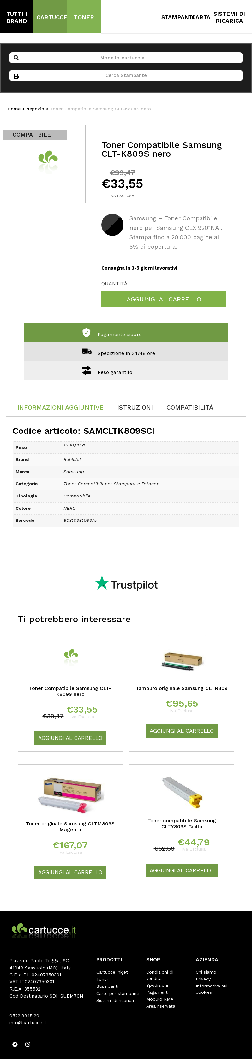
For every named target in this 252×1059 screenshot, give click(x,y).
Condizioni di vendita (159, 975)
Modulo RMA (159, 999)
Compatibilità (189, 408)
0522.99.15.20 (24, 1016)
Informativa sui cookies (211, 989)
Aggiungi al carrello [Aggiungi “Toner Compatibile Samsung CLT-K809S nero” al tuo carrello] (70, 739)
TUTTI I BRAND (16, 17)
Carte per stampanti (117, 993)
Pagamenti (157, 992)
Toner (102, 979)
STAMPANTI (178, 17)
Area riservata (160, 1006)
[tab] (60, 408)
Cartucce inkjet (112, 972)
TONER (84, 17)
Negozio (35, 109)
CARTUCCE (52, 17)
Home (14, 109)
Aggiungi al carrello (164, 300)
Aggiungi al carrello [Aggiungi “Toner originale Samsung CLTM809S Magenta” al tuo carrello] (70, 873)
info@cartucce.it (27, 1023)
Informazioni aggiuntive (60, 408)
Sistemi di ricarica (115, 1000)
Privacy (203, 979)
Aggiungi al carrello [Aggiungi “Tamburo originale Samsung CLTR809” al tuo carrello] (182, 731)
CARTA (201, 17)
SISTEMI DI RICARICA (229, 17)
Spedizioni (157, 985)
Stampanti (107, 986)
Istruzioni (135, 408)
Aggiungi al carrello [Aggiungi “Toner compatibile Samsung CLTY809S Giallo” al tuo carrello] (182, 871)
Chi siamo (206, 972)
